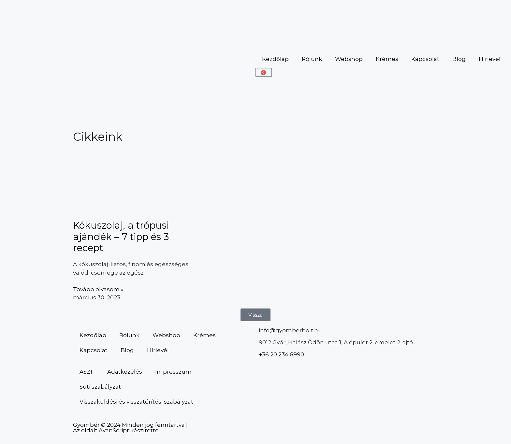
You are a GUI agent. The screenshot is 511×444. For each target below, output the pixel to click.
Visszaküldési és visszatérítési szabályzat (136, 401)
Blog (459, 59)
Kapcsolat (425, 59)
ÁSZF (87, 371)
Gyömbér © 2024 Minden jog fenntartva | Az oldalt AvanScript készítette (130, 428)
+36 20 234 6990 (281, 354)
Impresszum (173, 371)
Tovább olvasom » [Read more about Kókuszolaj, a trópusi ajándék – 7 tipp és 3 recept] (98, 289)
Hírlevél (490, 59)
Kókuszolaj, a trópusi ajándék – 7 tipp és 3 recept (121, 237)
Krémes (387, 59)
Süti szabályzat (100, 386)
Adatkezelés (124, 371)
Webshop (349, 59)
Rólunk (312, 59)
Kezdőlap (275, 59)
